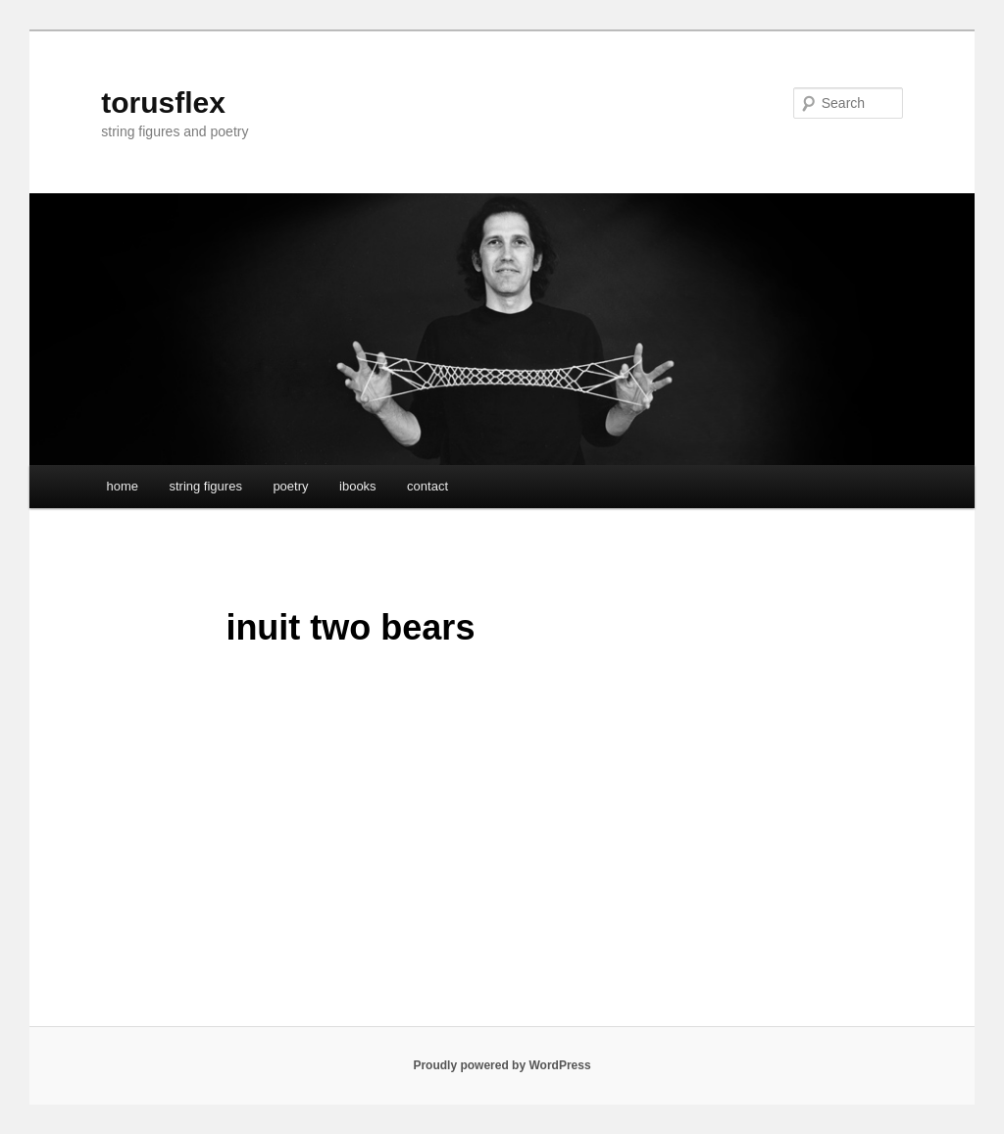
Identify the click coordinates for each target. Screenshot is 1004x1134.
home (122, 486)
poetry (290, 486)
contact (427, 486)
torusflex (163, 102)
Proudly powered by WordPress (501, 1065)
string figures (205, 486)
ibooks (357, 486)
